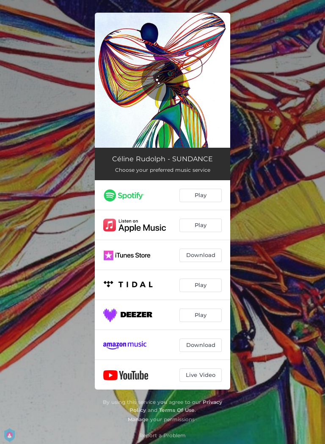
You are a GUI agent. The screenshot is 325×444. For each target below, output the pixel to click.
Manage (138, 419)
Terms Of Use (177, 410)
